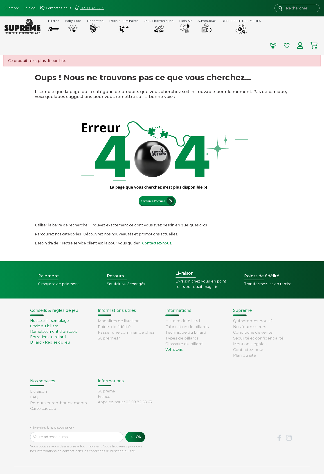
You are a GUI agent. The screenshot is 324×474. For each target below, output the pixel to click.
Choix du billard (44, 326)
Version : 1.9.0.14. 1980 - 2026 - (42, 466)
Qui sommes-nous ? (252, 321)
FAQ (34, 381)
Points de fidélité (114, 326)
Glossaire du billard (184, 344)
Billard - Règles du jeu (50, 342)
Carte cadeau (43, 392)
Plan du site (244, 355)
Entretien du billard (48, 337)
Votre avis (173, 349)
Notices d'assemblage (49, 321)
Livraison (38, 375)
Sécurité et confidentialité (258, 338)
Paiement (40, 398)
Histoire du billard (182, 321)
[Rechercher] (297, 8)
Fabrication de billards (187, 326)
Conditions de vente (252, 332)
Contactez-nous (156, 243)
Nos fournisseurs (249, 326)
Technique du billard (185, 332)
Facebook (279, 426)
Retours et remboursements (58, 387)
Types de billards (182, 338)
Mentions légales (250, 344)
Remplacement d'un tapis (53, 331)
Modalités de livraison (119, 321)
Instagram (288, 426)
